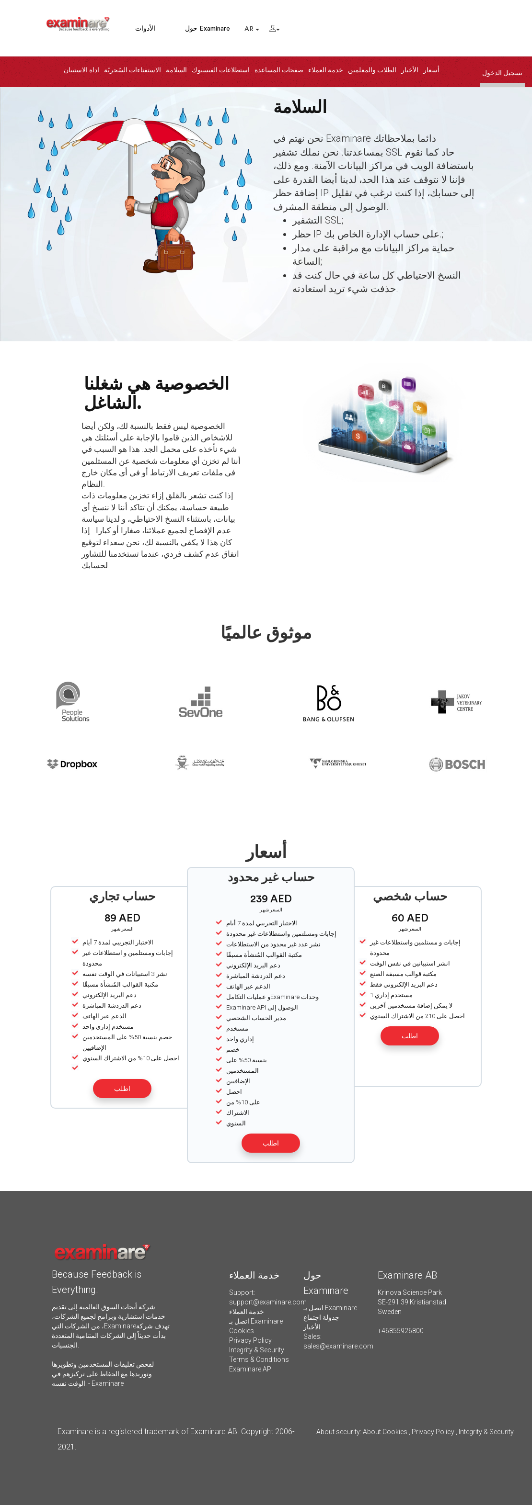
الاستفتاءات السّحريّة (132, 70)
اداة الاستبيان (81, 70)
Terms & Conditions (259, 1359)
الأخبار (409, 70)
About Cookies (385, 1432)
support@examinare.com (268, 1302)
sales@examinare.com (338, 1346)
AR (251, 29)
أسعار (431, 70)
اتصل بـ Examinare (256, 1321)
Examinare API (251, 1369)
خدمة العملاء (325, 70)
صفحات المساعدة (278, 70)
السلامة (176, 70)
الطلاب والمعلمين (372, 70)
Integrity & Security (256, 1350)
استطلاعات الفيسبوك (221, 70)
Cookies (241, 1331)
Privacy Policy (250, 1340)
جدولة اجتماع (321, 1317)
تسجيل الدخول (502, 73)
